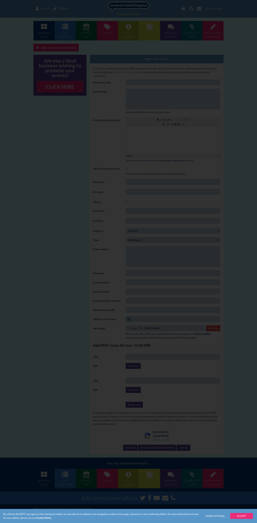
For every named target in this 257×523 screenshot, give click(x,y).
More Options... (216, 515)
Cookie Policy (43, 517)
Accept (241, 515)
